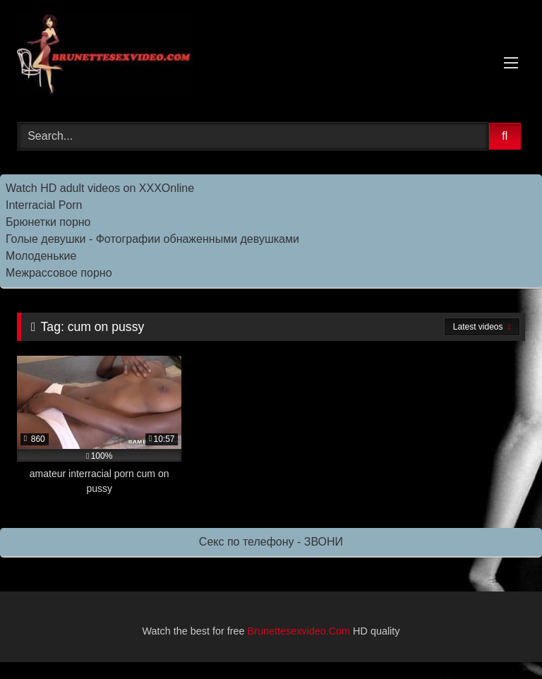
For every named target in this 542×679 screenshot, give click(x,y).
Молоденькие (41, 256)
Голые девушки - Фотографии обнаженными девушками (152, 239)
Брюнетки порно (48, 222)
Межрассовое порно (59, 273)
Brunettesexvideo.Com (299, 631)
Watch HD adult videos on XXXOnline (100, 188)
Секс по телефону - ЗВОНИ (271, 542)
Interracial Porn (44, 205)
